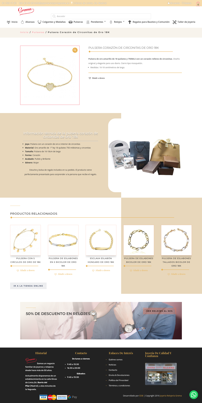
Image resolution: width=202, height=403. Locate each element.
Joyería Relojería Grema (171, 395)
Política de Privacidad (118, 380)
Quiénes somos (115, 359)
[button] (96, 78)
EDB (141, 395)
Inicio (24, 32)
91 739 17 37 (9, 3)
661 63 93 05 (26, 3)
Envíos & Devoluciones (119, 375)
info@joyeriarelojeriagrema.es (52, 3)
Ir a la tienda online (28, 286)
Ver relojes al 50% (159, 311)
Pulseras (38, 32)
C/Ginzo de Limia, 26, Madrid (90, 3)
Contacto (113, 370)
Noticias (112, 365)
